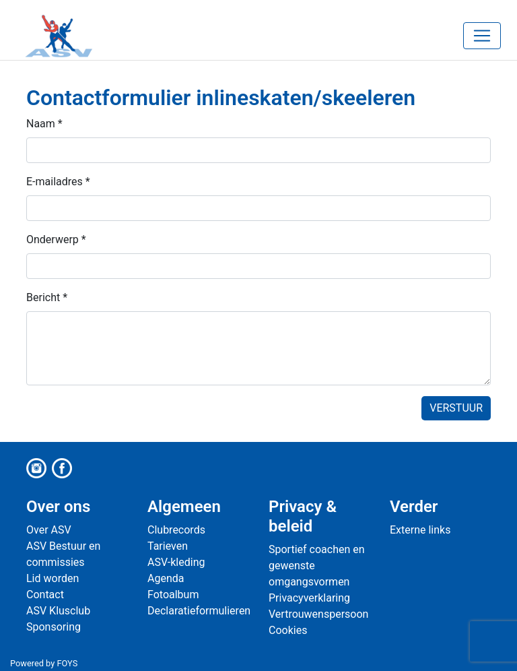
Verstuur (456, 408)
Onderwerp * (56, 239)
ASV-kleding (176, 562)
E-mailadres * (58, 181)
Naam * (44, 123)
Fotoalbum (173, 594)
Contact (45, 594)
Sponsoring (53, 626)
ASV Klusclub (58, 610)
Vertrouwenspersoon (318, 614)
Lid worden (52, 578)
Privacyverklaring (309, 598)
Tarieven (167, 546)
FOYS (67, 663)
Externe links (420, 529)
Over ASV (48, 529)
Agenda (165, 578)
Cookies (288, 630)
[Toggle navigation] (482, 35)
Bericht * (46, 297)
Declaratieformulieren (198, 610)
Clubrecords (176, 529)
